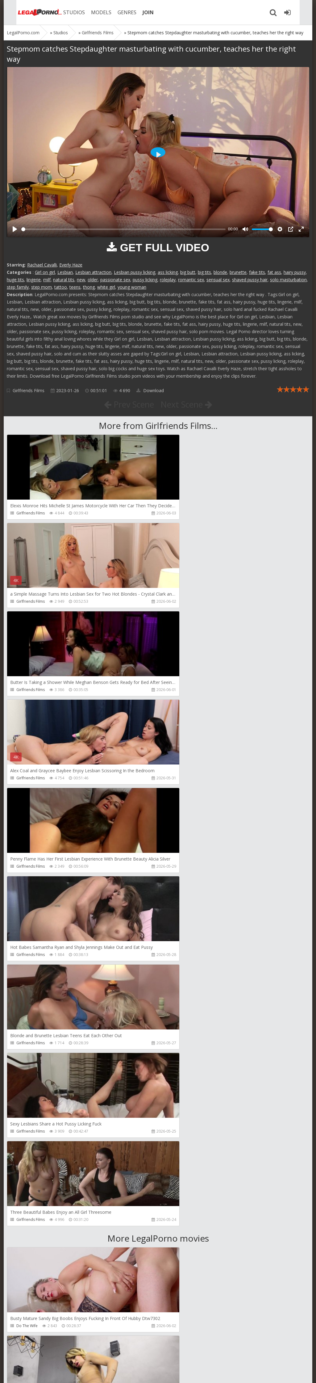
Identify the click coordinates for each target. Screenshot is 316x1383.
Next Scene (188, 404)
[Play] (15, 229)
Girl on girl (45, 272)
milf (47, 280)
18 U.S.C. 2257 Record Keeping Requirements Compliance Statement (203, 1372)
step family (18, 287)
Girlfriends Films (28, 390)
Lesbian (65, 272)
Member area (50, 1354)
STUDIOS (64, 12)
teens (75, 287)
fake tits (257, 272)
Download (150, 390)
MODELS (91, 12)
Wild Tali (176, 1237)
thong (89, 287)
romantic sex (191, 280)
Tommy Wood (28, 1060)
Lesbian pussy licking (134, 272)
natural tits (63, 280)
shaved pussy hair (250, 280)
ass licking (168, 272)
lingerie (34, 280)
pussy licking (145, 280)
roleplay (168, 280)
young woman (132, 287)
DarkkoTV (24, 1325)
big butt (187, 272)
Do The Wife (27, 972)
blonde (220, 272)
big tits (204, 272)
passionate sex (115, 280)
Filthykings (178, 1060)
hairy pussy (295, 272)
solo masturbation (288, 280)
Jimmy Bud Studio (31, 1237)
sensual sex (218, 280)
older (93, 280)
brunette (238, 272)
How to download (94, 1354)
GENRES (116, 12)
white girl (106, 287)
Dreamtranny (181, 972)
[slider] (123, 229)
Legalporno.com (28, 12)
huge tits (15, 280)
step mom (41, 287)
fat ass (274, 272)
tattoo (60, 287)
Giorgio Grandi (182, 1149)
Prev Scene (127, 404)
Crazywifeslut (28, 1149)
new (81, 280)
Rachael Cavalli (42, 265)
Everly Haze (70, 265)
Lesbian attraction (93, 272)
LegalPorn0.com (52, 1372)
